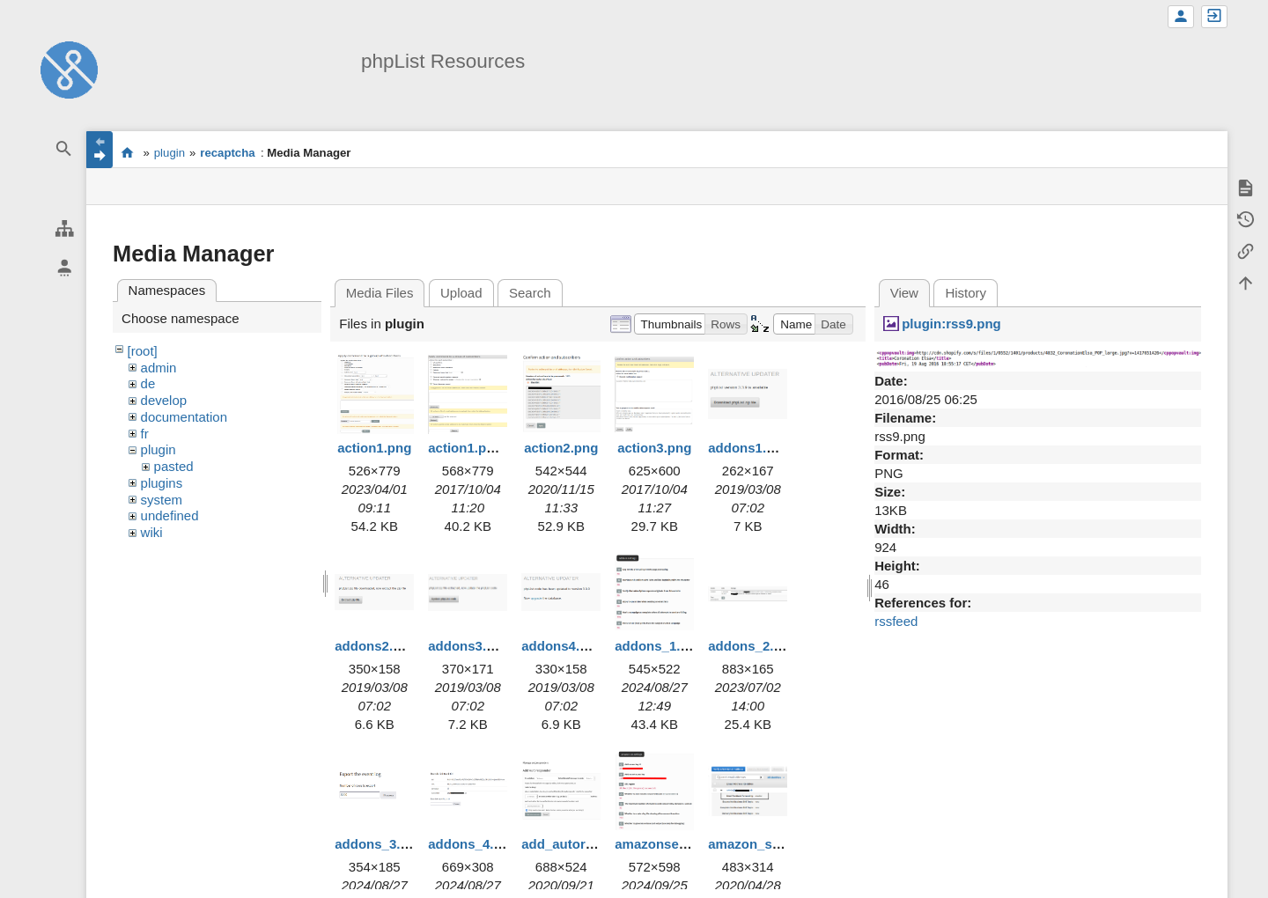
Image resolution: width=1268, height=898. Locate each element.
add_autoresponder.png (596, 843)
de (148, 383)
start (127, 152)
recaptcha (227, 152)
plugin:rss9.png (951, 323)
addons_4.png (473, 843)
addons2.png (376, 645)
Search (530, 292)
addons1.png (749, 447)
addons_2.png (753, 645)
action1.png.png (479, 447)
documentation (184, 416)
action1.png (374, 447)
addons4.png (562, 645)
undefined (170, 515)
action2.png (561, 447)
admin (159, 367)
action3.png (654, 447)
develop (164, 400)
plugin (169, 152)
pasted (174, 466)
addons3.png (469, 645)
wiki (152, 532)
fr (145, 433)
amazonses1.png (668, 843)
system (162, 499)
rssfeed (896, 621)
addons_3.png (379, 843)
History (965, 292)
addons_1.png (659, 645)
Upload (461, 292)
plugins (162, 482)
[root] (143, 350)
